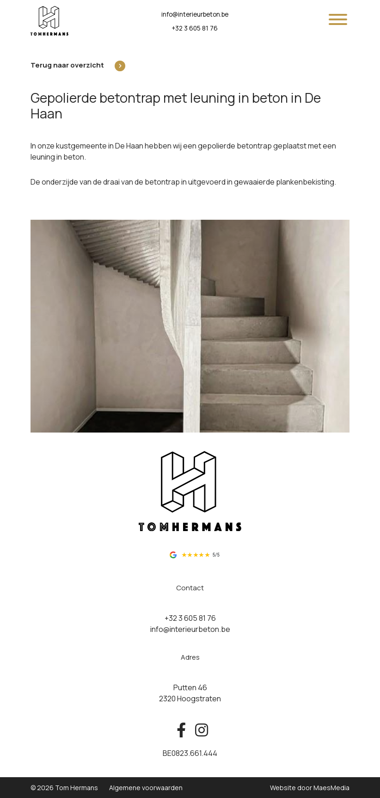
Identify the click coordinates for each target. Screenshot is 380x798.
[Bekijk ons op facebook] (181, 730)
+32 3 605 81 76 (195, 28)
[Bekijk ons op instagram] (199, 730)
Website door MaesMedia (309, 787)
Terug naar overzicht (67, 65)
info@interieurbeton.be (194, 14)
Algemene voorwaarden (146, 787)
